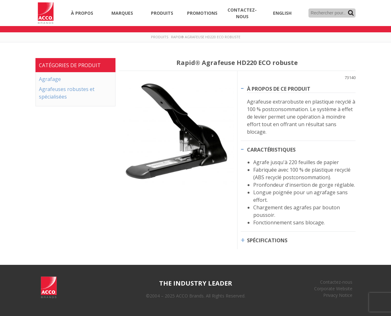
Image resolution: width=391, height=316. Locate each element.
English (282, 13)
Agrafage (50, 79)
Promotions (202, 13)
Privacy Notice (337, 295)
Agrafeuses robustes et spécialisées (66, 93)
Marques (122, 13)
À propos (82, 13)
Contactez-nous (242, 13)
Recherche (351, 13)
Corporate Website (333, 289)
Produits (162, 13)
